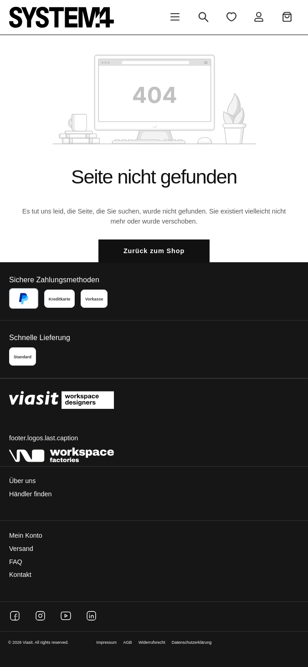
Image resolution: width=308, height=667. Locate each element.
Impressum (107, 642)
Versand (21, 548)
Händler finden (30, 494)
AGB (127, 642)
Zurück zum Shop (154, 251)
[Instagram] (40, 615)
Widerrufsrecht (152, 642)
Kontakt (20, 574)
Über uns (22, 480)
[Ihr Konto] (259, 17)
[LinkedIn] (91, 615)
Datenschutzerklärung (192, 642)
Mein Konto (25, 535)
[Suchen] (203, 17)
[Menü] (175, 17)
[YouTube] (66, 615)
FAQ (15, 561)
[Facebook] (15, 615)
